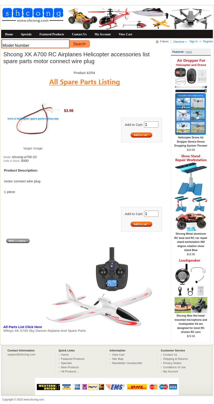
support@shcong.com (21, 354)
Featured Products (51, 34)
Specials (26, 34)
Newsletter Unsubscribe (127, 363)
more (189, 51)
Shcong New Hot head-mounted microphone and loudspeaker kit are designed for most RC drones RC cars (190, 322)
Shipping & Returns (175, 359)
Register (208, 41)
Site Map (117, 359)
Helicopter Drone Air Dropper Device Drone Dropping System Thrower (190, 140)
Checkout (178, 41)
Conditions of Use (174, 367)
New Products (70, 367)
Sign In (194, 41)
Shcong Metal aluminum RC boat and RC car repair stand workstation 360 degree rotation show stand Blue (190, 240)
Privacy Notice (172, 363)
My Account (103, 34)
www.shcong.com (33, 399)
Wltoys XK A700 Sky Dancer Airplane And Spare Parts (83, 328)
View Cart (125, 34)
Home (9, 34)
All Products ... (70, 371)
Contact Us (79, 34)
